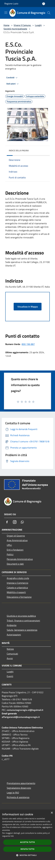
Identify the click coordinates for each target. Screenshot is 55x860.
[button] (27, 855)
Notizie (10, 649)
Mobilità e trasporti (16, 592)
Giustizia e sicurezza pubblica (21, 616)
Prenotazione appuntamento (21, 783)
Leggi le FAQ (13, 792)
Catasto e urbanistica (17, 587)
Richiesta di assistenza (18, 797)
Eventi (10, 676)
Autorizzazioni (14, 634)
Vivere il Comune (22, 25)
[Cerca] (49, 13)
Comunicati (12, 653)
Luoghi (38, 25)
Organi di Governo (16, 535)
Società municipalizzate (15, 28)
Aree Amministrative (17, 540)
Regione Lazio (11, 3)
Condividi (12, 77)
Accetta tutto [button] (27, 842)
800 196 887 (28, 344)
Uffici (9, 545)
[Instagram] (15, 522)
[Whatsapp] (22, 522)
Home (6, 25)
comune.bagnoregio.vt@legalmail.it (25, 710)
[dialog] (27, 835)
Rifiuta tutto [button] (27, 849)
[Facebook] (7, 522)
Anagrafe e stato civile (18, 578)
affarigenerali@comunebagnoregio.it (21, 717)
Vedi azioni (13, 84)
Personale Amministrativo (20, 559)
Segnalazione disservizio (19, 788)
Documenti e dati (15, 564)
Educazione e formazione (19, 597)
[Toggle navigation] (6, 12)
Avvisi (10, 658)
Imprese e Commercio (17, 583)
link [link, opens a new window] (12, 836)
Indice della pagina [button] (19, 150)
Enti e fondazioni (15, 549)
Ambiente (11, 625)
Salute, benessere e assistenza (22, 630)
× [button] (52, 813)
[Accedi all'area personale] (43, 3)
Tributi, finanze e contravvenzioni (23, 620)
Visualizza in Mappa (27, 306)
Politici (10, 554)
